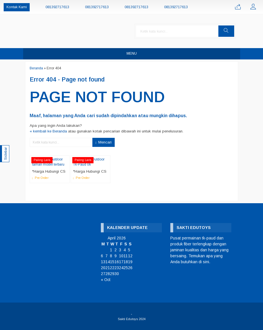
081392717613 (57, 7)
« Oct (105, 279)
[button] (226, 31)
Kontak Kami (16, 7)
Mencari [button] (103, 142)
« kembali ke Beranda (48, 131)
